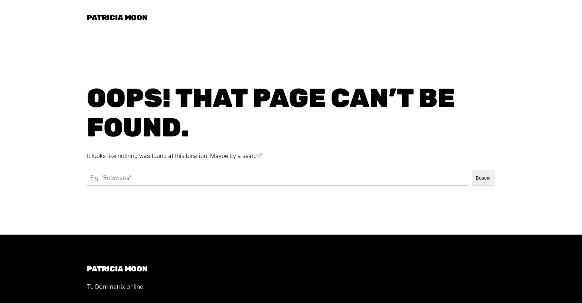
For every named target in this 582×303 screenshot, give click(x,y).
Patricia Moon (117, 17)
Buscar (483, 178)
